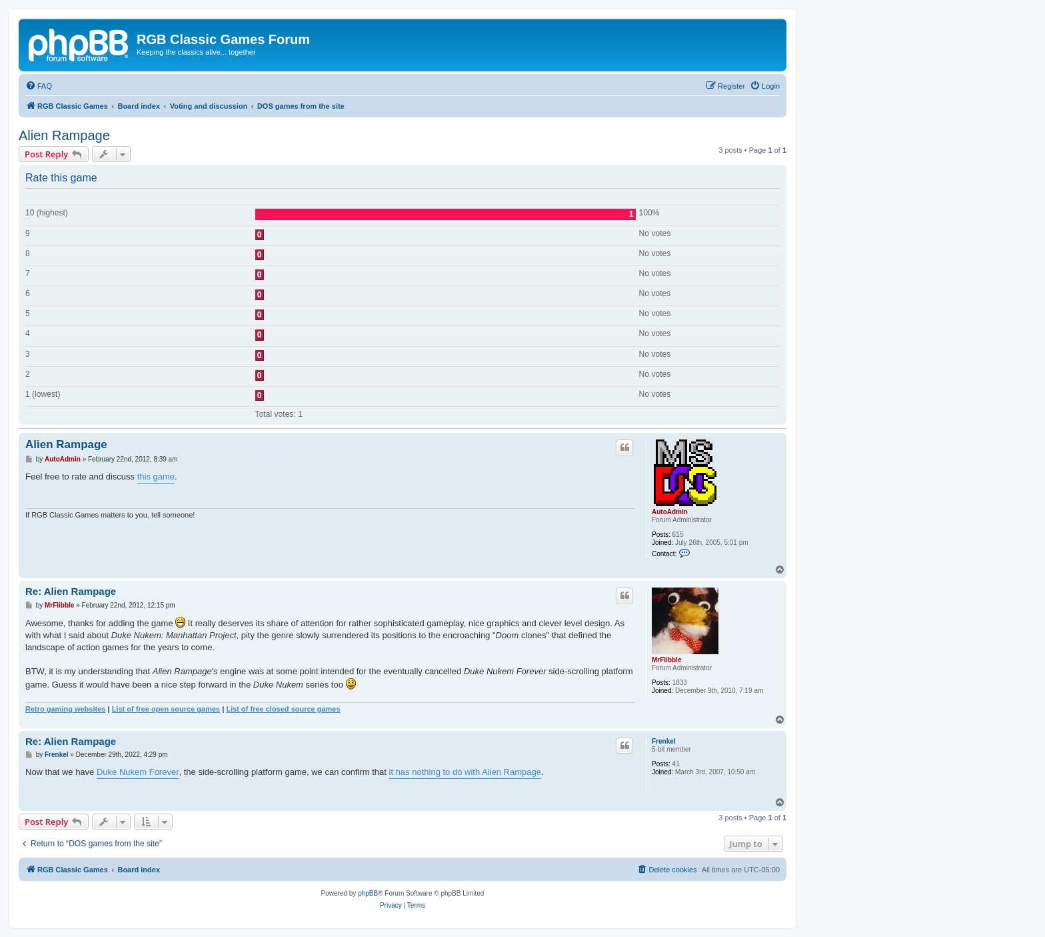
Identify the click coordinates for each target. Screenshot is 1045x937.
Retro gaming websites (65, 709)
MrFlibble (666, 660)
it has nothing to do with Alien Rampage (465, 772)
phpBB (368, 893)
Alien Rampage (64, 135)
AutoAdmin (670, 512)
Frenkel (664, 741)
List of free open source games (166, 709)
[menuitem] (38, 86)
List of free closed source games (283, 709)
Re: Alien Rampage (70, 591)
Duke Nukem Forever (138, 772)
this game (156, 477)
